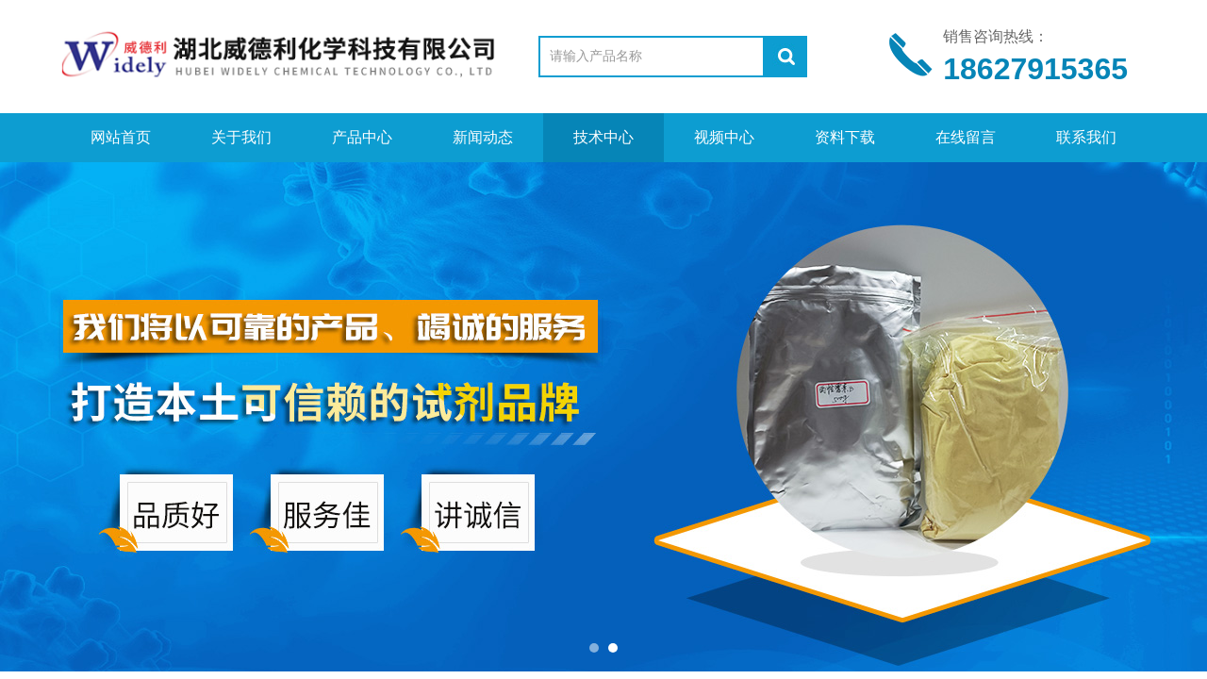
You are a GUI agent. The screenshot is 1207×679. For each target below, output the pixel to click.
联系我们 (1086, 137)
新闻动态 (483, 137)
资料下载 (845, 137)
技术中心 (603, 137)
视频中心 (724, 137)
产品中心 (362, 137)
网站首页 (121, 137)
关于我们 (241, 137)
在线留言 (965, 137)
